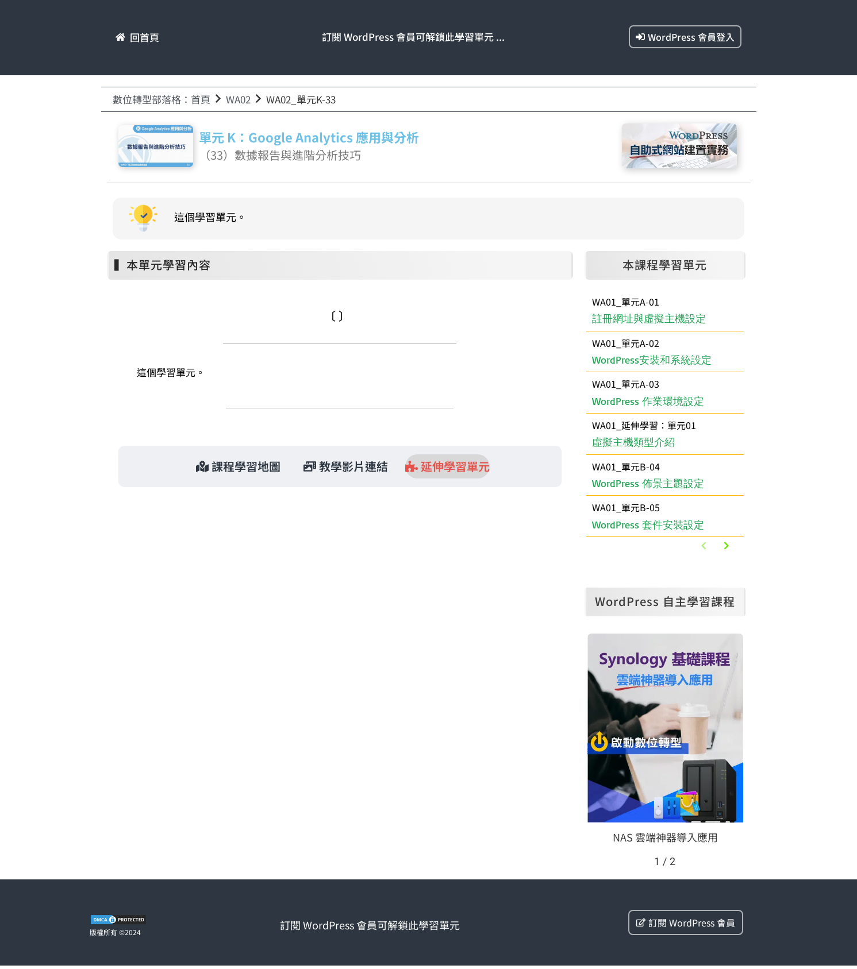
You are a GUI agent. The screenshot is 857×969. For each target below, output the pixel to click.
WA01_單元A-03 (625, 385)
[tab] (238, 466)
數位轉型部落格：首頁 (161, 99)
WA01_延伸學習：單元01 (334, 538)
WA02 (238, 99)
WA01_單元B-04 (626, 468)
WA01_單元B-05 (626, 510)
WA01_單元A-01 (625, 301)
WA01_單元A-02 (625, 343)
